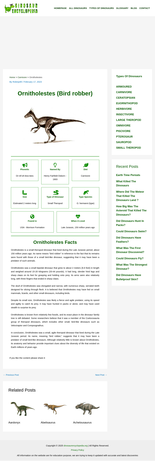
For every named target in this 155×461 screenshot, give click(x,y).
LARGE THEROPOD (129, 119)
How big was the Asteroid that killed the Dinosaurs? (129, 210)
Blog (134, 8)
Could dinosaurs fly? (130, 262)
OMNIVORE (123, 125)
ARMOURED (124, 86)
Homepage (60, 8)
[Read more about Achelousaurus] (87, 409)
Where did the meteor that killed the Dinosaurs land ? (130, 196)
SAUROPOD (124, 142)
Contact (144, 8)
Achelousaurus (82, 423)
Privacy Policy (77, 450)
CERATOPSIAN (126, 97)
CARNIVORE (124, 92)
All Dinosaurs (78, 8)
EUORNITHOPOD (127, 103)
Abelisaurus (48, 423)
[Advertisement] (77, 38)
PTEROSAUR (124, 136)
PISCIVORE (123, 131)
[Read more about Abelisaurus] (55, 409)
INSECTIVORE (125, 114)
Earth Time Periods (128, 175)
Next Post (101, 376)
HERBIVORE (124, 108)
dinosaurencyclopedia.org (75, 446)
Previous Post (11, 376)
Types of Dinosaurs (101, 8)
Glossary (122, 8)
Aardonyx (14, 423)
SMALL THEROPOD (129, 147)
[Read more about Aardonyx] (22, 409)
